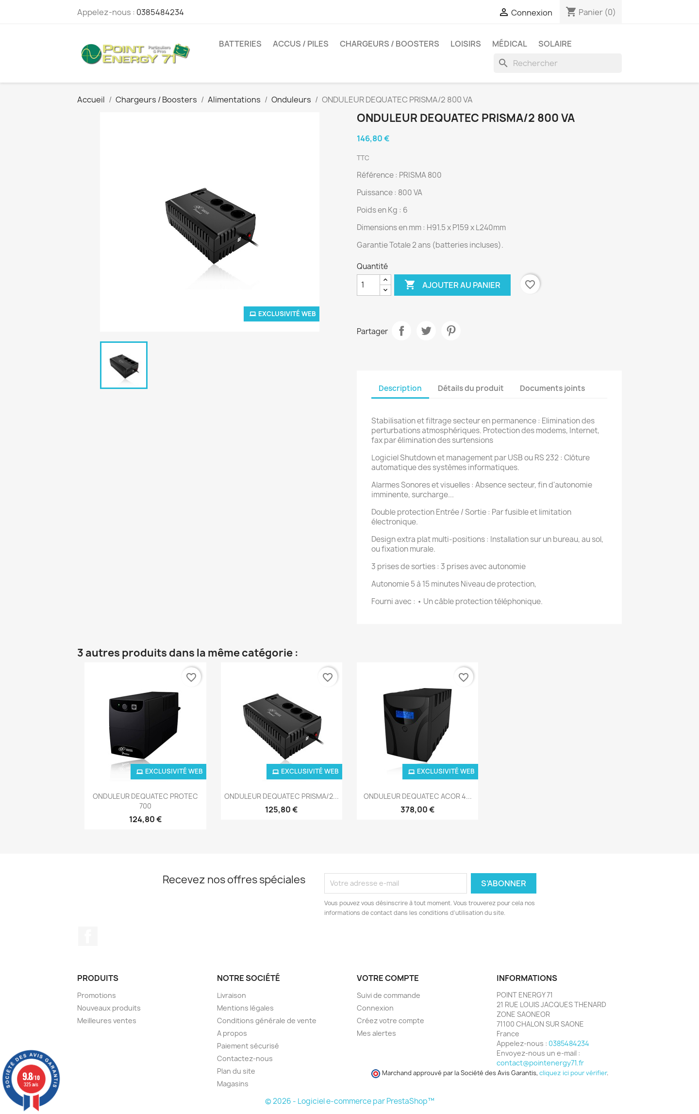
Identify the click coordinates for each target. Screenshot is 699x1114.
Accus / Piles (301, 43)
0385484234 (160, 12)
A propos (232, 1033)
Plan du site (236, 1071)
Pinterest (451, 330)
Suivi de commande (388, 995)
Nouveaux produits (109, 1008)
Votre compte (388, 978)
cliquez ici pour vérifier (573, 1073)
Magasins (233, 1083)
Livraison (231, 995)
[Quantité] (368, 285)
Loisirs (465, 43)
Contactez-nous (245, 1058)
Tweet (426, 330)
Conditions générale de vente (266, 1020)
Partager (401, 330)
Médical (509, 43)
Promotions (96, 995)
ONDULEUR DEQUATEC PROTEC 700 (145, 801)
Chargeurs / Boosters (389, 43)
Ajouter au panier (452, 285)
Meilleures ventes (106, 1020)
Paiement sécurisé (248, 1045)
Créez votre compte (390, 1020)
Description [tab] (400, 388)
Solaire (555, 43)
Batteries (240, 43)
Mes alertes (376, 1033)
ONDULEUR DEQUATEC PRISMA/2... (281, 796)
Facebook (88, 936)
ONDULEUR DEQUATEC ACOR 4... (418, 796)
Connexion (375, 1008)
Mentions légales (245, 1008)
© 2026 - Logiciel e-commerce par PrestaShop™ (349, 1101)
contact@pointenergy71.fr (540, 1062)
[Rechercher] (558, 63)
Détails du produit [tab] (471, 388)
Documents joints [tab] (552, 388)
